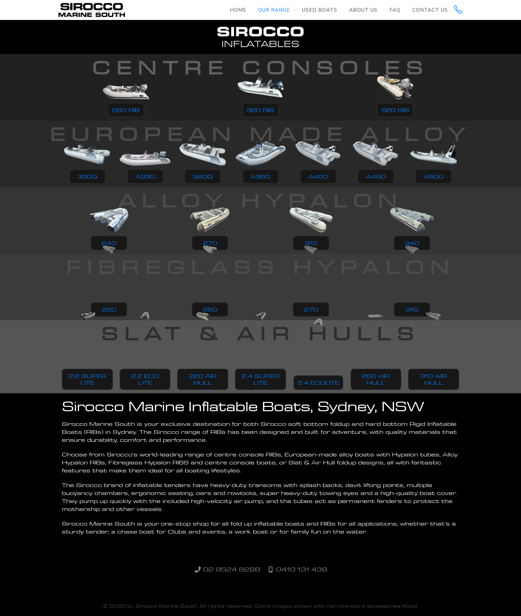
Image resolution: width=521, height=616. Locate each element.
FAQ (394, 10)
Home (238, 10)
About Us (363, 10)
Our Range (274, 10)
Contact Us (430, 10)
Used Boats (319, 10)
